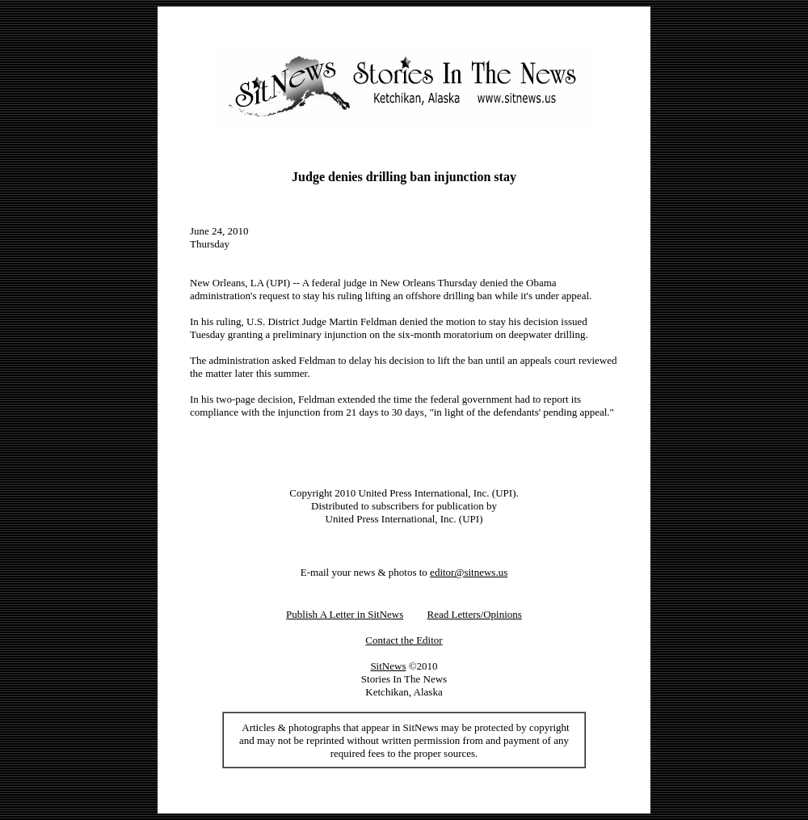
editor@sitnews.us (468, 572)
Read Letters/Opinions (474, 614)
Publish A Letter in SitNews (344, 614)
